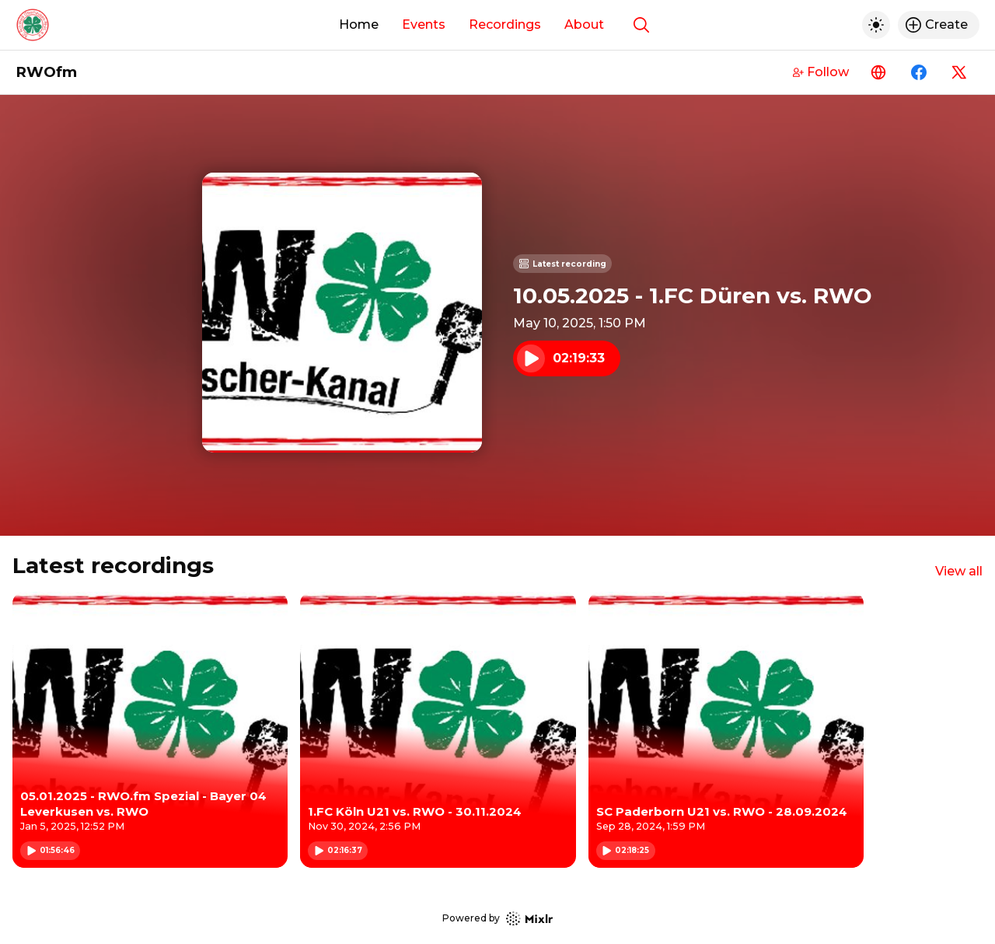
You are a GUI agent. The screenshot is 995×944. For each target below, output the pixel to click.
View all (959, 571)
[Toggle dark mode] (876, 25)
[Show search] (641, 25)
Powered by (497, 918)
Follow (821, 72)
